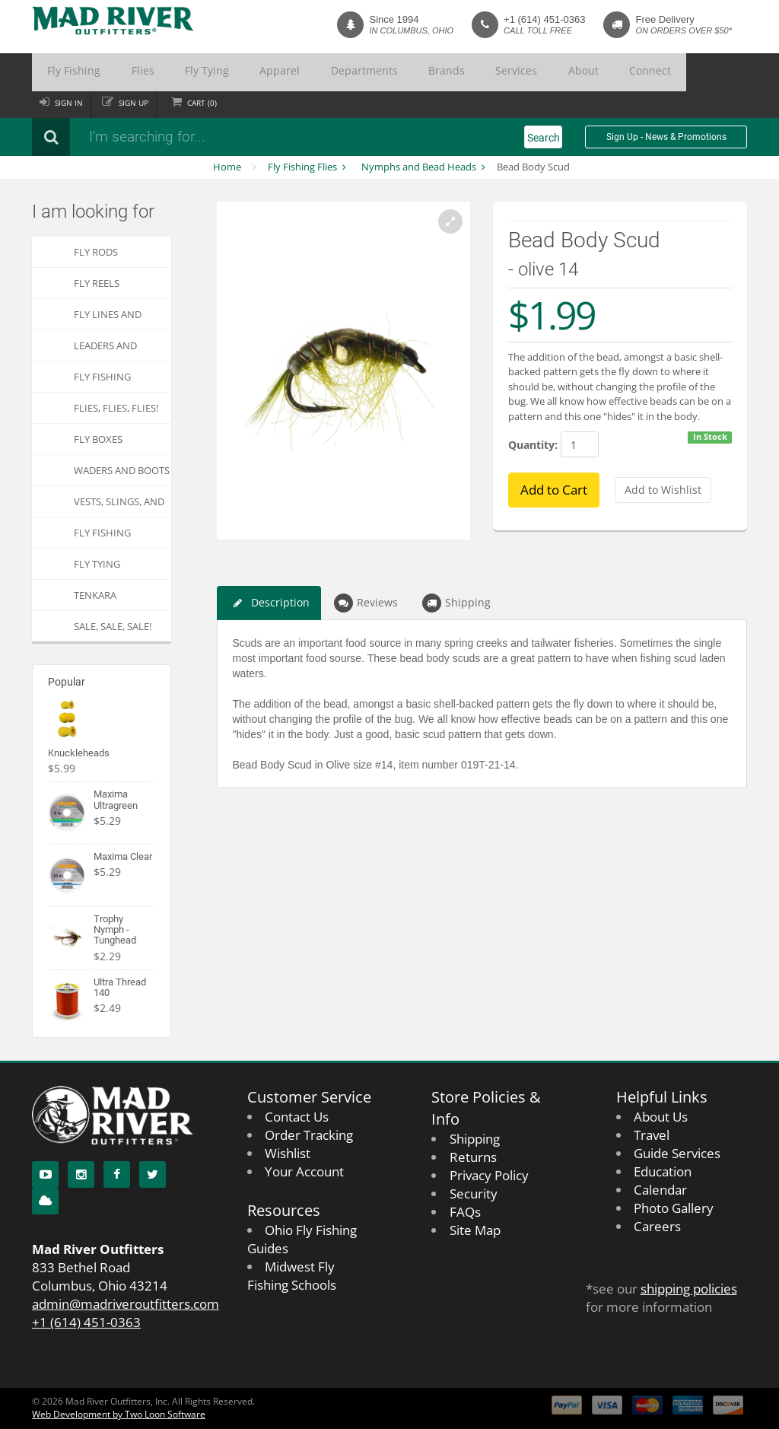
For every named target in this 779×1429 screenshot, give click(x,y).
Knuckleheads (79, 753)
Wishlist (287, 1153)
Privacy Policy (489, 1175)
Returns (473, 1157)
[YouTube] (45, 1174)
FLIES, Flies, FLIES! (116, 408)
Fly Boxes (98, 439)
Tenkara (95, 595)
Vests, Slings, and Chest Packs (119, 506)
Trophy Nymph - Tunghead (115, 930)
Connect (504, 72)
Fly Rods (96, 252)
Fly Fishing (64, 72)
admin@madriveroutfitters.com (125, 1304)
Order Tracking (309, 1135)
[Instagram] (81, 1174)
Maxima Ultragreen (116, 799)
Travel (651, 1135)
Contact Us (297, 1116)
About (453, 72)
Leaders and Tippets (105, 350)
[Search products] (233, 137)
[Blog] (45, 1201)
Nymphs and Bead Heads (418, 166)
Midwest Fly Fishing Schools (291, 1276)
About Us (661, 1116)
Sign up (140, 102)
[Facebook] (116, 1174)
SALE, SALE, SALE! (112, 626)
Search (543, 138)
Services (402, 72)
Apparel (219, 72)
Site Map (475, 1230)
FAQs (465, 1212)
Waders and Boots (122, 470)
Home (227, 166)
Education (663, 1171)
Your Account (304, 1171)
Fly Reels (96, 283)
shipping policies (689, 1288)
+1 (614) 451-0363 (544, 19)
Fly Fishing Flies (302, 166)
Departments (286, 72)
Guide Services (677, 1153)
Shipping (456, 603)
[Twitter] (152, 1174)
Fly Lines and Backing (107, 318)
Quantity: (533, 445)
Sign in (71, 102)
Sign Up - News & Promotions (666, 137)
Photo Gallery (674, 1208)
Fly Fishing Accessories (104, 381)
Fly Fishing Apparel (102, 537)
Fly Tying (164, 72)
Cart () (213, 102)
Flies (116, 72)
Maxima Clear (123, 856)
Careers (657, 1226)
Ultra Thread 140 (120, 987)
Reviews (366, 603)
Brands (350, 72)
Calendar (660, 1189)
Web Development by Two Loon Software (118, 1414)
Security (474, 1193)
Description (269, 603)
